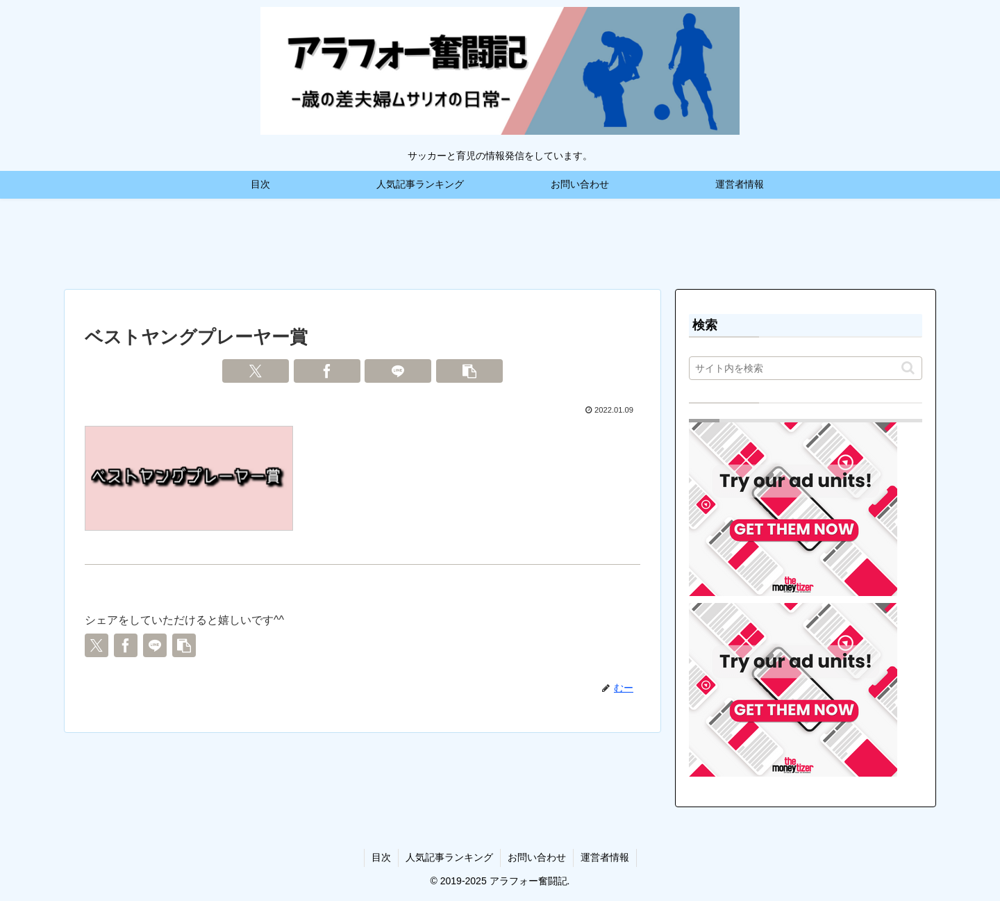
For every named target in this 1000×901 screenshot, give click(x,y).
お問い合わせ (537, 857)
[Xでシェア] (255, 371)
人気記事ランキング (449, 857)
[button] (469, 371)
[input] (805, 368)
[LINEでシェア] (398, 371)
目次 (381, 857)
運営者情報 (605, 857)
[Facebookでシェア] (327, 371)
